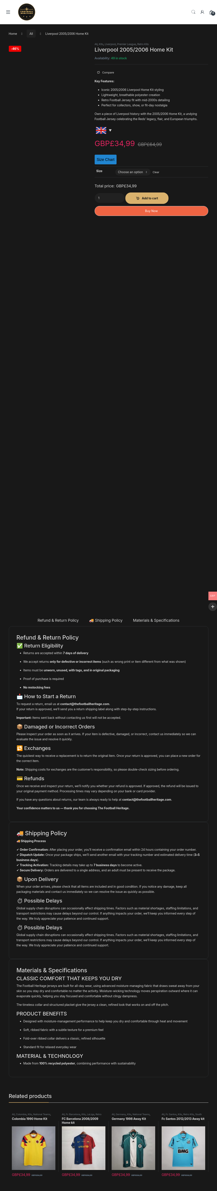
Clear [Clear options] (156, 172)
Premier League (126, 44)
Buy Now (151, 211)
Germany (121, 1114)
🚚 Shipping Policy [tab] (105, 620)
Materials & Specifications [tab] (156, 620)
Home (13, 33)
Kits (101, 44)
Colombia (21, 1114)
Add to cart (150, 198)
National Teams (41, 1114)
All (31, 33)
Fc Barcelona (73, 1114)
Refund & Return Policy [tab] (58, 620)
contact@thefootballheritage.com (84, 704)
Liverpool (110, 44)
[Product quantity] (110, 198)
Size (99, 171)
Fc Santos (171, 1114)
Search (193, 12)
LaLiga (90, 1114)
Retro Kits (143, 44)
